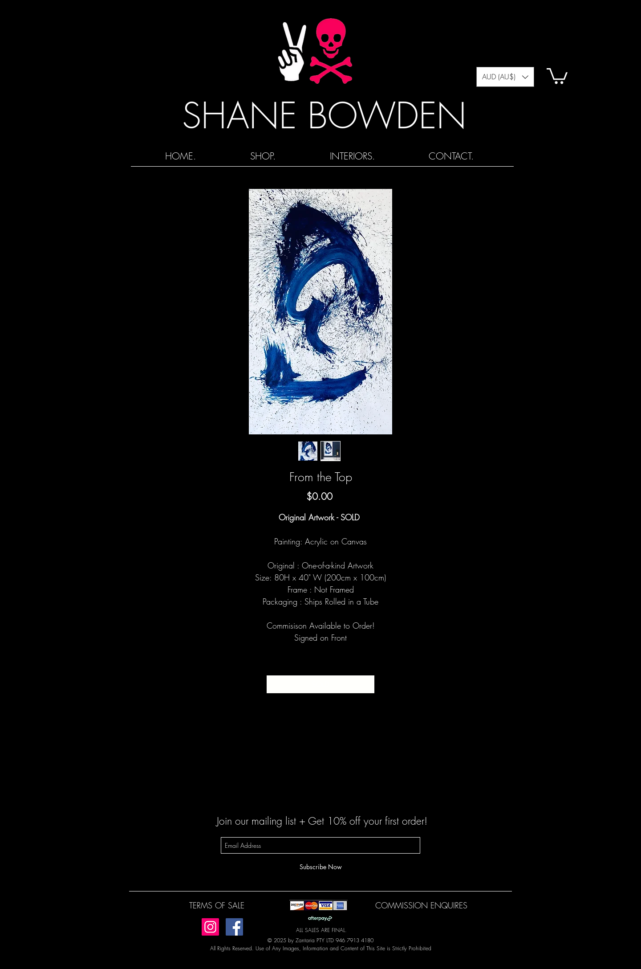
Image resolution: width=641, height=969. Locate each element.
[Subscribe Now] (320, 866)
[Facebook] (234, 927)
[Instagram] (210, 927)
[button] (505, 77)
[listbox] (505, 77)
